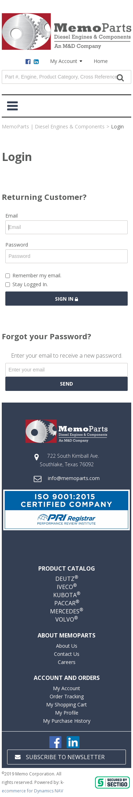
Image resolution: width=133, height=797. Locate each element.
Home (101, 61)
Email (11, 215)
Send (66, 383)
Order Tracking (67, 696)
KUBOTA (66, 595)
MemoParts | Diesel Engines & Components (53, 126)
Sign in (66, 298)
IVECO (67, 587)
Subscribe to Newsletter (60, 757)
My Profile (66, 712)
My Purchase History (66, 720)
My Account (66, 61)
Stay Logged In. (26, 284)
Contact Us (66, 654)
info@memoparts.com (74, 478)
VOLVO (66, 619)
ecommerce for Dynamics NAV (32, 791)
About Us (66, 645)
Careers (67, 662)
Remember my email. (33, 275)
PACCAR (66, 603)
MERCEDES (66, 611)
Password (16, 244)
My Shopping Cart (66, 704)
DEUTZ (66, 579)
